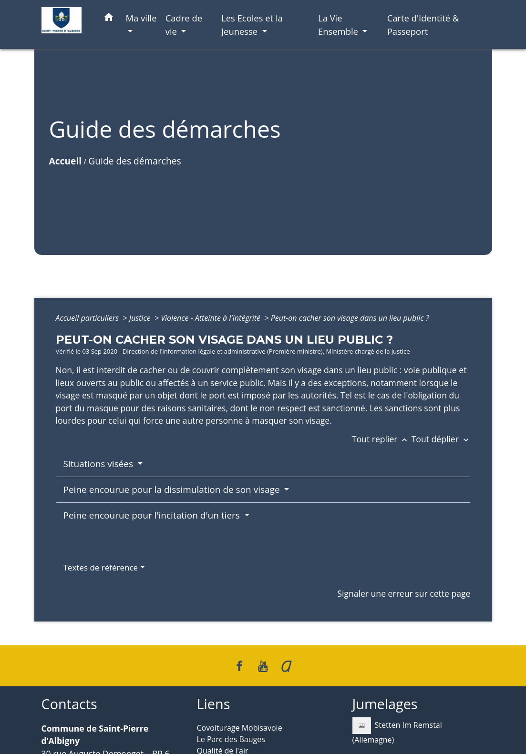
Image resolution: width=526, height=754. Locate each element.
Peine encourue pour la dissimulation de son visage (172, 489)
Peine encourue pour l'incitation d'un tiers (152, 515)
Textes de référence (100, 567)
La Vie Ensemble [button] (339, 24)
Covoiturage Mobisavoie (239, 728)
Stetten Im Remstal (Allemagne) (397, 731)
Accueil (65, 160)
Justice (141, 318)
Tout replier (382, 439)
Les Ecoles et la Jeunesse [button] (252, 24)
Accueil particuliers (88, 318)
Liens (213, 704)
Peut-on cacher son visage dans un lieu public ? (350, 318)
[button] (108, 19)
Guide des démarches (134, 160)
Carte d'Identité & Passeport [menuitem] (423, 24)
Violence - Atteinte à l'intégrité (211, 318)
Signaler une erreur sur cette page (403, 593)
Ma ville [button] (141, 18)
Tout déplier (441, 439)
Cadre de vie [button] (183, 24)
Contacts (69, 704)
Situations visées (99, 464)
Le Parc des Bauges (231, 739)
